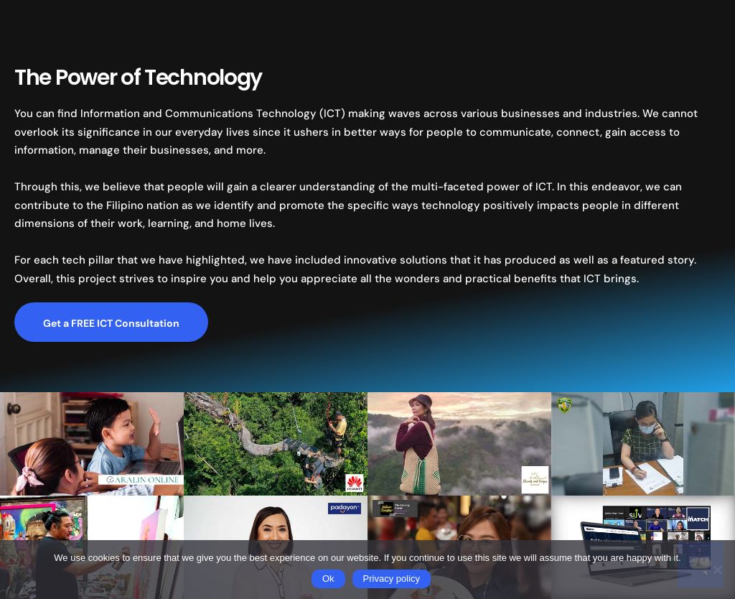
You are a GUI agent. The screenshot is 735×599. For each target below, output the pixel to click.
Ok (328, 578)
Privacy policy (391, 578)
